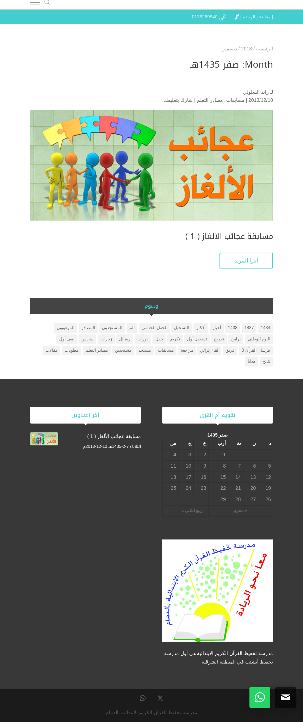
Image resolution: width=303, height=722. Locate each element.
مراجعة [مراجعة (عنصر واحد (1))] (187, 350)
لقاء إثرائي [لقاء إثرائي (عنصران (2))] (209, 350)
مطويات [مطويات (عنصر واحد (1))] (71, 350)
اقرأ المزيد (246, 261)
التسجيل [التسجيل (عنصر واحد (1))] (181, 327)
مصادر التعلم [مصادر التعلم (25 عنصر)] (97, 350)
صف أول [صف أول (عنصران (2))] (66, 339)
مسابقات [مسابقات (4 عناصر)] (166, 350)
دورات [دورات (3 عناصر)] (142, 339)
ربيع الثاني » (192, 510)
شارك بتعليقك (178, 100)
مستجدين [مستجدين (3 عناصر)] (123, 350)
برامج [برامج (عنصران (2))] (236, 339)
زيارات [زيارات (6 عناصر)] (106, 339)
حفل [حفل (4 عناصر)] (159, 339)
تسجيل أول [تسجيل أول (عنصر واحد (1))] (197, 339)
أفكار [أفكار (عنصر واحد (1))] (200, 327)
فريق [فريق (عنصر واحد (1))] (230, 350)
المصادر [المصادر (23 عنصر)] (88, 327)
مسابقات (235, 100)
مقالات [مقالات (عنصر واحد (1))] (51, 350)
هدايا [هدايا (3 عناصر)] (251, 361)
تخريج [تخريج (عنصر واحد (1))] (219, 339)
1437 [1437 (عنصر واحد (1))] (249, 327)
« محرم (240, 510)
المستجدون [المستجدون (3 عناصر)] (112, 327)
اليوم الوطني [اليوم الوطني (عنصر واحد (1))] (259, 339)
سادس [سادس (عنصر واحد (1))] (87, 339)
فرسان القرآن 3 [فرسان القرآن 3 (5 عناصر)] (256, 350)
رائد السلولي (256, 92)
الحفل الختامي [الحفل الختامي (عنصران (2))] (154, 327)
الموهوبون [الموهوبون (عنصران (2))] (65, 327)
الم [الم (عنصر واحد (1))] (132, 327)
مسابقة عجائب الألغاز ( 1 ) (229, 236)
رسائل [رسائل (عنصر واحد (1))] (124, 339)
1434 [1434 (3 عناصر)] (265, 327)
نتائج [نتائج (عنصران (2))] (266, 361)
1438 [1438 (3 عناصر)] (232, 327)
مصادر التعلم (210, 100)
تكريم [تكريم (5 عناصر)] (175, 339)
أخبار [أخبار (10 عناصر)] (216, 327)
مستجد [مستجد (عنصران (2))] (144, 350)
